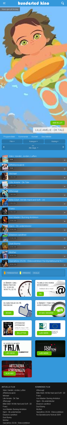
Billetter (21, 333)
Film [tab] (11, 141)
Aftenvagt (7, 401)
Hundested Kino (27, 3)
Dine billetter (46, 137)
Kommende (23, 137)
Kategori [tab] (32, 141)
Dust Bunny (7, 417)
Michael (6, 396)
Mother (6, 420)
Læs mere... (44, 333)
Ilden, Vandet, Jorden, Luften (14, 390)
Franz (5, 406)
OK (40, 294)
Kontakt (35, 137)
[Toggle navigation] (4, 3)
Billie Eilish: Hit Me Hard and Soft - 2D (17, 404)
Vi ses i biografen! (47, 313)
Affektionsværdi (9, 393)
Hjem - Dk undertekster (12, 412)
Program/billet (9, 137)
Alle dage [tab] (33, 147)
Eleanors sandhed (10, 415)
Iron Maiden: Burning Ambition (14, 409)
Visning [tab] (54, 141)
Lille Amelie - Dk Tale (49, 130)
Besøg (8, 313)
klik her (9, 373)
